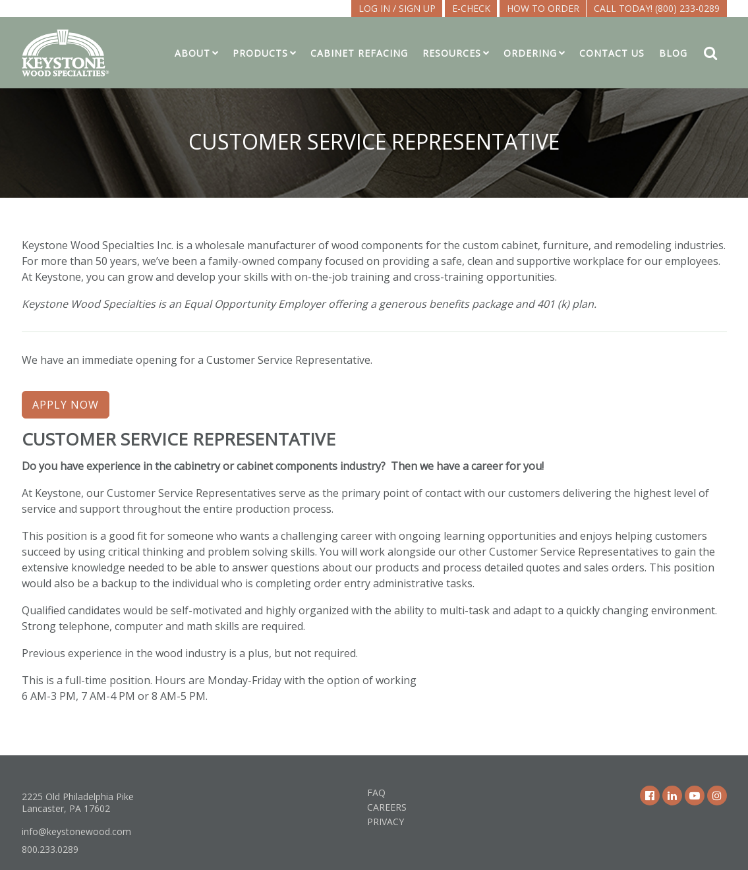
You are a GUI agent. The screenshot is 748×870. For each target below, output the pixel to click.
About (192, 53)
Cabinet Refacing (359, 53)
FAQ (376, 792)
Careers (387, 807)
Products (260, 53)
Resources (451, 53)
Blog (673, 53)
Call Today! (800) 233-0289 (657, 8)
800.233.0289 (50, 849)
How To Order (543, 8)
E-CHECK (471, 8)
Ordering (530, 53)
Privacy (385, 821)
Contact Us (612, 53)
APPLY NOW (65, 404)
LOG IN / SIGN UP (397, 8)
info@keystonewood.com (76, 831)
